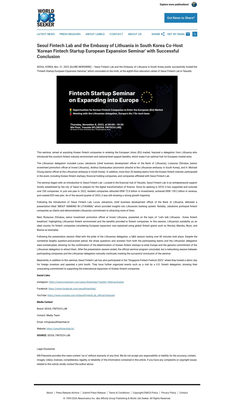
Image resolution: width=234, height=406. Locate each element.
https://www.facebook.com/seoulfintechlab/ (72, 288)
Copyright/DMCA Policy (145, 392)
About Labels (95, 34)
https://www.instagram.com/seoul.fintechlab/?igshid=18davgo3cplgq (86, 282)
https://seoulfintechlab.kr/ (60, 328)
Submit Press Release (94, 392)
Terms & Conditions (119, 392)
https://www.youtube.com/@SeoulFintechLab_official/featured (81, 295)
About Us (135, 34)
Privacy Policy (168, 392)
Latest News (46, 34)
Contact (116, 34)
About (49, 392)
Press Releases (70, 34)
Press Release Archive (67, 392)
